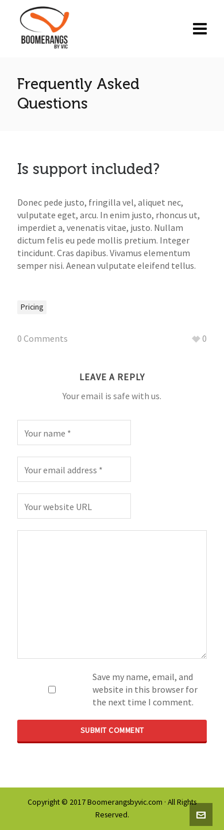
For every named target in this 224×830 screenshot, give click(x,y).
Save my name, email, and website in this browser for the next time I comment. (145, 689)
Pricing (32, 307)
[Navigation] (200, 28)
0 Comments (42, 338)
